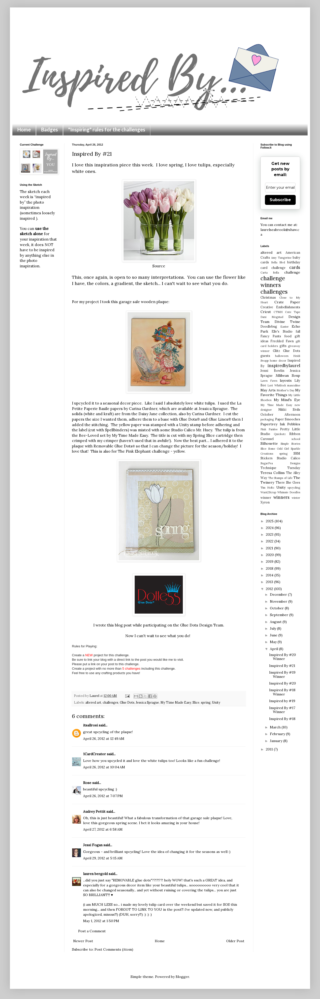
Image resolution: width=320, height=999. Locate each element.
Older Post (235, 941)
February (278, 734)
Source (158, 266)
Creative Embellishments (280, 307)
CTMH (278, 312)
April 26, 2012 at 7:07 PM (103, 796)
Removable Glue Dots (114, 446)
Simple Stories (290, 443)
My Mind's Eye (287, 400)
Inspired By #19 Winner (282, 674)
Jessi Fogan (92, 845)
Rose (87, 782)
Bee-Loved (89, 435)
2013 (270, 582)
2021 (270, 548)
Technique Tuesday (280, 468)
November (279, 601)
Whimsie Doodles (288, 492)
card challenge (273, 268)
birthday (293, 262)
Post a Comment (92, 931)
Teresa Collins (272, 472)
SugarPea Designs (280, 463)
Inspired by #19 (282, 701)
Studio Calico (288, 458)
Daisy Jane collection (157, 413)
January (276, 741)
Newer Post (83, 941)
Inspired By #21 (282, 665)
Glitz (276, 351)
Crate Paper (287, 302)
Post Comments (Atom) (114, 949)
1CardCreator (94, 754)
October (277, 608)
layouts (286, 380)
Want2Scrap (268, 492)
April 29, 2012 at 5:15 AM (103, 858)
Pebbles (293, 424)
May (274, 642)
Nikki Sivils (289, 409)
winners (281, 497)
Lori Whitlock (276, 385)
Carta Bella (269, 272)
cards (294, 267)
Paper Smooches (287, 419)
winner (265, 498)
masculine (293, 385)
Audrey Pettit (94, 811)
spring (206, 702)
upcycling (294, 487)
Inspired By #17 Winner (282, 710)
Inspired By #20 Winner (282, 657)
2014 (270, 575)
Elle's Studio (282, 331)
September (279, 615)
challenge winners (272, 281)
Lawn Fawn (268, 380)
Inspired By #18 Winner (282, 692)
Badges (49, 129)
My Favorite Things (280, 392)
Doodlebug (268, 326)
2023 (270, 534)
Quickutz (280, 434)
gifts (283, 346)
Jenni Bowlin (272, 371)
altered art (93, 702)
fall (298, 331)
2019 (270, 561)
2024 (270, 528)
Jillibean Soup (288, 375)
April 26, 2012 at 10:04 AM (104, 767)
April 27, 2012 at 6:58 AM (103, 829)
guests (265, 356)
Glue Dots (127, 702)
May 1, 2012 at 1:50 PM (101, 921)
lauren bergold (95, 874)
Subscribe (280, 199)
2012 (270, 589)
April (274, 649)
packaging (267, 419)
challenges (110, 702)
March (276, 727)
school (295, 439)
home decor (278, 360)
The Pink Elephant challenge (144, 451)
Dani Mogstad (271, 317)
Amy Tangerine (281, 257)
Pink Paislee (269, 429)
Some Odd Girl (278, 448)
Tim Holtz (267, 487)
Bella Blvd (278, 262)
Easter (284, 326)
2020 (270, 555)
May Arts (268, 390)
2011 (270, 749)
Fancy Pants (270, 336)
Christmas (268, 297)
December (279, 594)
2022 (270, 541)
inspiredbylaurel (284, 365)
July (273, 628)
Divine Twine (287, 321)
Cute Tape (292, 312)
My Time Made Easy (175, 702)
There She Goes (288, 482)
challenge (292, 272)
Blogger (182, 976)
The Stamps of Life (280, 478)
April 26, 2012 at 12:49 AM (103, 738)
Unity (216, 702)
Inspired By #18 (282, 719)
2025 (270, 521)
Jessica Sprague (213, 408)
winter (296, 498)
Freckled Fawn (281, 341)
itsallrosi (90, 725)
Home (24, 129)
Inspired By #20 (282, 683)
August (276, 622)
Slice (195, 702)
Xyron (265, 502)
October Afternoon (280, 414)
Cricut (265, 312)
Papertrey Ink (272, 424)
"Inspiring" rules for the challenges (106, 129)
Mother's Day (285, 390)
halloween (281, 356)
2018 (270, 568)
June (274, 635)
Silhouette (269, 443)
